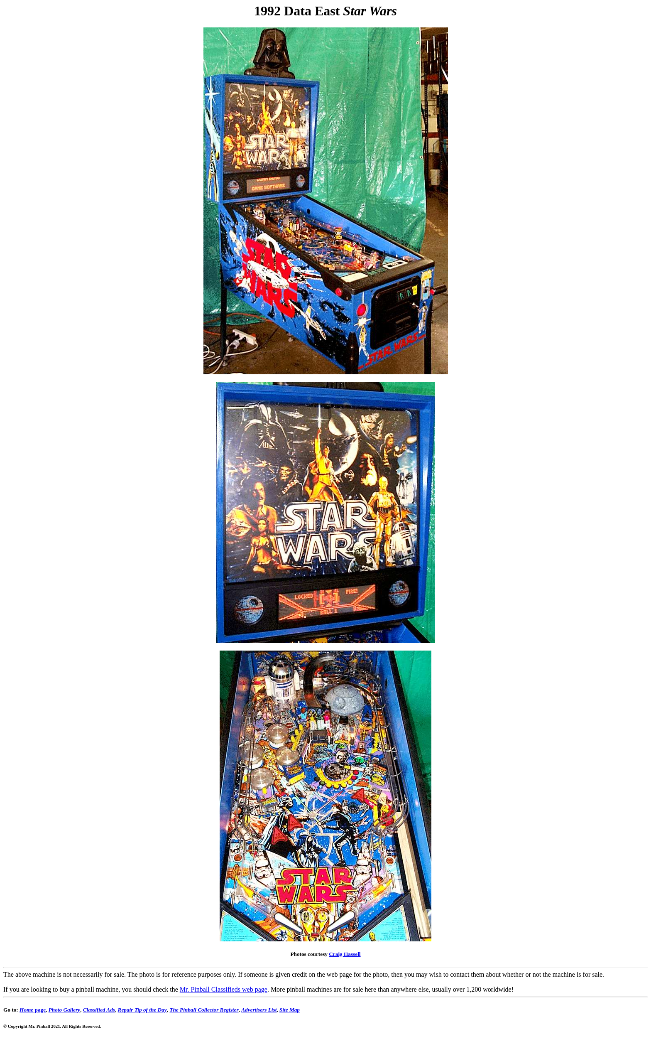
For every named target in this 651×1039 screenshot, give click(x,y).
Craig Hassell (344, 954)
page (33, 1010)
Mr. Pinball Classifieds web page (223, 989)
